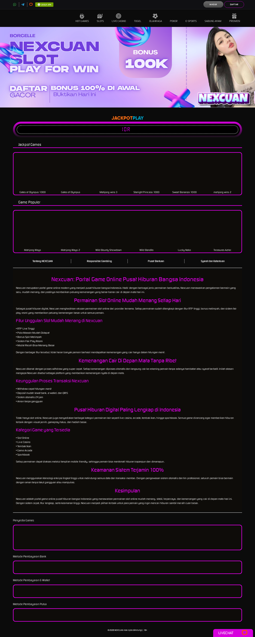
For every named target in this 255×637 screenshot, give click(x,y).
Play (138, 118)
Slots (100, 18)
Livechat (233, 633)
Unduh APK (44, 5)
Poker (174, 18)
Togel (137, 18)
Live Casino (119, 18)
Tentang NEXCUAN (42, 261)
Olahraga (155, 18)
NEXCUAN (119, 630)
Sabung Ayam (213, 18)
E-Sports (191, 18)
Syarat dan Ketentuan (213, 261)
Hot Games (82, 18)
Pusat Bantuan (156, 261)
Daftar (234, 4)
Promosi (234, 18)
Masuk (213, 4)
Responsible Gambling (99, 261)
